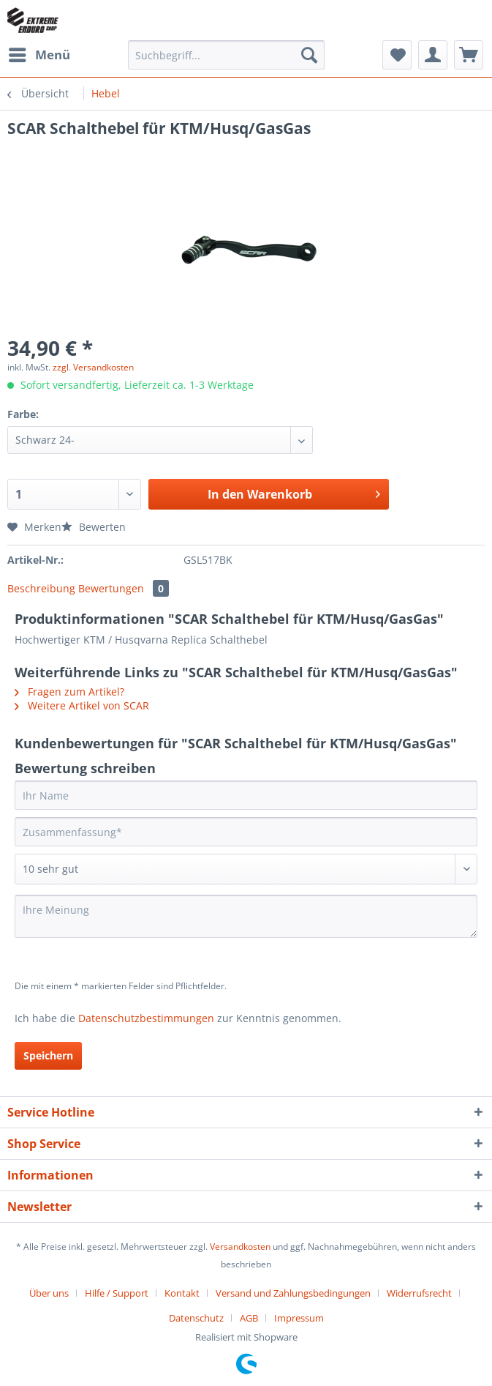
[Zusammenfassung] (246, 831)
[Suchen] (309, 55)
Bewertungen (123, 588)
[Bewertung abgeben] (246, 869)
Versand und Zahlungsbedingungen (293, 1293)
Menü (39, 53)
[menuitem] (38, 55)
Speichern (48, 1055)
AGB (249, 1317)
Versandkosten (240, 1246)
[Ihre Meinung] (246, 916)
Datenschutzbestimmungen (146, 1018)
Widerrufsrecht (419, 1293)
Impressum (299, 1317)
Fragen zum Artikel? (69, 691)
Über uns (49, 1293)
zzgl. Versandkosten (93, 367)
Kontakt (182, 1293)
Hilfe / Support (116, 1293)
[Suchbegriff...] (226, 55)
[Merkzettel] (397, 55)
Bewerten (93, 527)
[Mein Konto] (432, 55)
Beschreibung (41, 588)
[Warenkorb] (468, 55)
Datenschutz (196, 1317)
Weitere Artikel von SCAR (82, 705)
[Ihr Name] (246, 795)
